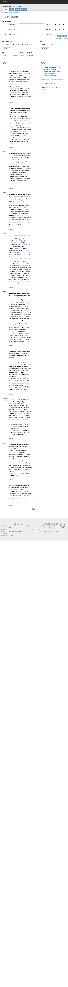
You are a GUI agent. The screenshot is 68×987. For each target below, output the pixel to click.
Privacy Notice (9, 526)
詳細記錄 (11, 103)
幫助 (17, 9)
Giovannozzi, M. (14, 124)
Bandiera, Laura (12, 250)
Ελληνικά (45, 526)
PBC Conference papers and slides (50, 71)
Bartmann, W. (18, 118)
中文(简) (50, 531)
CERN (5, 2)
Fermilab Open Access (24, 341)
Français (34, 528)
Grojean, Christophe (22, 165)
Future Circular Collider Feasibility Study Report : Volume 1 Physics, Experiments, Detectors (19, 402)
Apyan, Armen (27, 244)
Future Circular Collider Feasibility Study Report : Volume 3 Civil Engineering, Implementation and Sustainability (19, 353)
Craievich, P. (20, 122)
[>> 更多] (32, 509)
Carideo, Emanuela (18, 489)
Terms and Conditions (10, 528)
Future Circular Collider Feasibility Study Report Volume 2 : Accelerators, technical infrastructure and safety (19, 295)
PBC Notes (53, 69)
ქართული (55, 528)
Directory (62, 2)
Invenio (10, 530)
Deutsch (40, 526)
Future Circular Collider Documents (51, 80)
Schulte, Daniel (26, 73)
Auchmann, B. (17, 116)
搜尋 (6, 9)
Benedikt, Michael (15, 155)
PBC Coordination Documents (49, 75)
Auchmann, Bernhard (21, 157)
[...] (16, 137)
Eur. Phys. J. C (19, 430)
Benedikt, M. (13, 114)
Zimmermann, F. (25, 114)
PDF (23, 96)
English (51, 526)
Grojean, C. (24, 124)
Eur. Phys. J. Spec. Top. (20, 337)
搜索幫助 (58, 39)
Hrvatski (39, 528)
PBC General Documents (47, 73)
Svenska (45, 531)
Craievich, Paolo (17, 163)
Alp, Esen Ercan (22, 239)
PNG (10, 98)
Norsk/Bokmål (32, 530)
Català (35, 526)
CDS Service (8, 531)
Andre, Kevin (26, 241)
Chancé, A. (26, 120)
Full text (12, 143)
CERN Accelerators (7, 12)
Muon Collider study (46, 84)
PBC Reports (44, 69)
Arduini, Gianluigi (19, 248)
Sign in (57, 2)
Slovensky (55, 530)
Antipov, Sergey (17, 243)
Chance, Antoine (17, 202)
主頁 (2, 12)
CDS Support (3, 533)
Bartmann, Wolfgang (14, 159)
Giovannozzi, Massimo (14, 204)
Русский (50, 530)
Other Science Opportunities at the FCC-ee (20, 235)
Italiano (45, 528)
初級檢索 (65, 39)
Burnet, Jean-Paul (13, 200)
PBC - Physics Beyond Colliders (49, 67)
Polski (38, 530)
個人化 (24, 9)
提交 (11, 9)
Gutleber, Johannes (16, 207)
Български (30, 526)
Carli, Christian (18, 161)
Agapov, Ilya (11, 237)
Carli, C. (17, 120)
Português (44, 530)
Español (56, 526)
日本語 (50, 528)
